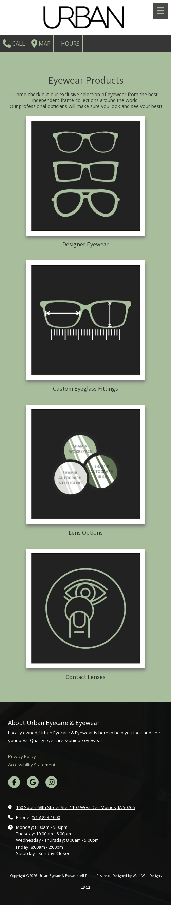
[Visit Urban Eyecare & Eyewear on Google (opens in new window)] (33, 782)
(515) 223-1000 (46, 817)
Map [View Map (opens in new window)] (41, 43)
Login (85, 886)
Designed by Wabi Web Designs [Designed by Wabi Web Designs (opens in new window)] (137, 875)
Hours (68, 43)
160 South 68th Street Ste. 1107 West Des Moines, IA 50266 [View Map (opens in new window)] (75, 807)
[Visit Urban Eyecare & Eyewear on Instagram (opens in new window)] (51, 782)
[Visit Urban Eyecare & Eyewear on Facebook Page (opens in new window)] (14, 782)
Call (14, 43)
